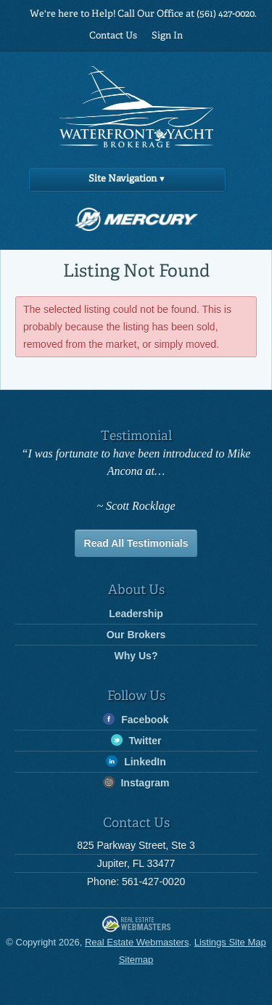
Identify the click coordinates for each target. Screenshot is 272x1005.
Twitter (136, 740)
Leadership (136, 613)
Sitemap (136, 959)
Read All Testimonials (136, 543)
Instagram (136, 782)
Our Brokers (136, 634)
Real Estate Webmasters (136, 925)
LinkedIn (135, 761)
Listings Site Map (230, 942)
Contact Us (113, 36)
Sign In (167, 36)
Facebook (135, 719)
